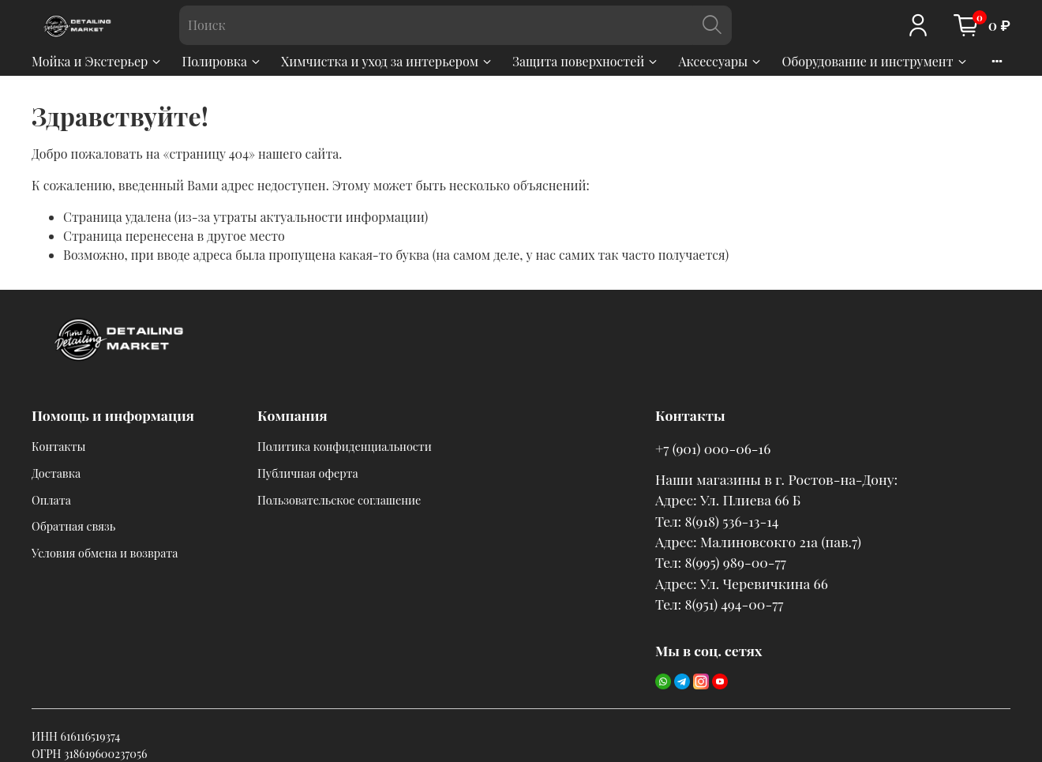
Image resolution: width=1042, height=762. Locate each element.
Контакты (59, 446)
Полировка (222, 61)
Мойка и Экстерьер (97, 61)
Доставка (56, 473)
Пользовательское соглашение (339, 500)
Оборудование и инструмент (875, 61)
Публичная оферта (307, 473)
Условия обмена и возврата (105, 553)
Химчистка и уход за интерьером (387, 61)
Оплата (51, 500)
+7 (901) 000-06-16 (712, 448)
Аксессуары (720, 61)
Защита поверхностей (585, 61)
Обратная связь (73, 526)
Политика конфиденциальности (344, 446)
